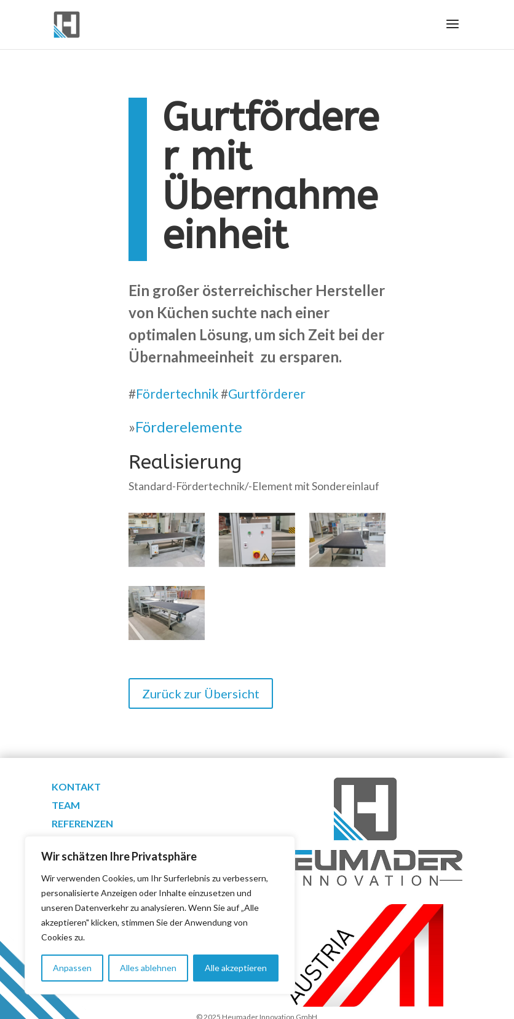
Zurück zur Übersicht (200, 693)
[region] (160, 915)
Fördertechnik (177, 393)
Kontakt (76, 787)
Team (66, 806)
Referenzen (82, 824)
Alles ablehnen (148, 967)
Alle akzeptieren (236, 967)
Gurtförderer (267, 393)
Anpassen (72, 967)
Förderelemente (188, 426)
